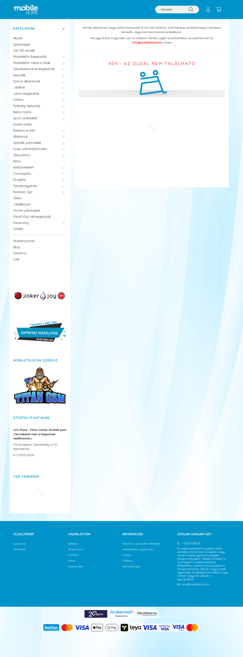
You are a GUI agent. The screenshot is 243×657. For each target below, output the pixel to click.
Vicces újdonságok (26, 214)
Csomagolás (22, 177)
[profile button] (208, 9)
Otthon (18, 103)
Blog (16, 251)
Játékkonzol (22, 208)
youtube (193, 599)
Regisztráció (76, 553)
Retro (17, 165)
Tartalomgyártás (25, 190)
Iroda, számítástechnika (30, 153)
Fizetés (126, 559)
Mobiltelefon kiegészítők (30, 60)
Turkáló (18, 233)
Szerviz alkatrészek (26, 85)
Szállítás (127, 564)
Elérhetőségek (131, 570)
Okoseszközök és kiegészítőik (34, 73)
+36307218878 (191, 547)
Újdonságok (21, 48)
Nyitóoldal (19, 547)
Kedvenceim (75, 570)
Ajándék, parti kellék (27, 146)
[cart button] (218, 9)
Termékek (19, 553)
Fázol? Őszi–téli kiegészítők (32, 220)
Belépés (73, 547)
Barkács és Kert (24, 134)
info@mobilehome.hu (147, 46)
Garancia (19, 257)
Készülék (19, 79)
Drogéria (19, 183)
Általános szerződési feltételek (141, 547)
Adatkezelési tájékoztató (138, 553)
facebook (178, 599)
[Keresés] (177, 9)
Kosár (71, 564)
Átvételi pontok (23, 245)
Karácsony (21, 226)
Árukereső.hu (121, 620)
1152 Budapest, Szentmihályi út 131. (35, 448)
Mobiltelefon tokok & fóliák (31, 67)
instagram (185, 599)
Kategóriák (24, 32)
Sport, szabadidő (25, 122)
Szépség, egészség (26, 109)
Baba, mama (22, 116)
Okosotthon (21, 159)
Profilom (73, 559)
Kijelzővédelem (23, 171)
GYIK (16, 263)
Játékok (19, 91)
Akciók (17, 42)
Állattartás (20, 140)
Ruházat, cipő (22, 196)
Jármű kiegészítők (26, 97)
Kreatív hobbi (22, 128)
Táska (17, 202)
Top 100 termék (24, 54)
